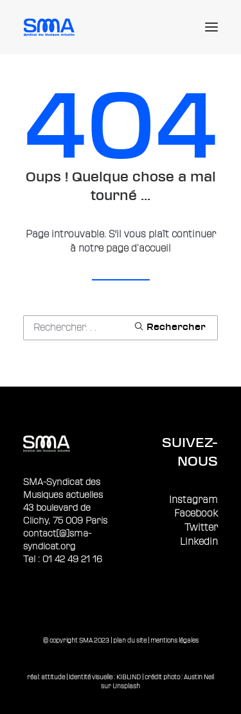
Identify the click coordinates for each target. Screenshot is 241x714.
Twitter (201, 527)
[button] (211, 27)
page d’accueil (138, 248)
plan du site (130, 640)
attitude (53, 677)
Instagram (193, 500)
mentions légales (174, 640)
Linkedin (199, 541)
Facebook (196, 513)
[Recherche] (120, 327)
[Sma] (51, 27)
